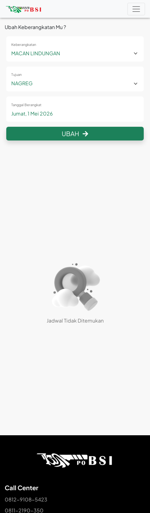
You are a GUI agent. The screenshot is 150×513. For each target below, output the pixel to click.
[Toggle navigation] (136, 9)
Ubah (75, 133)
